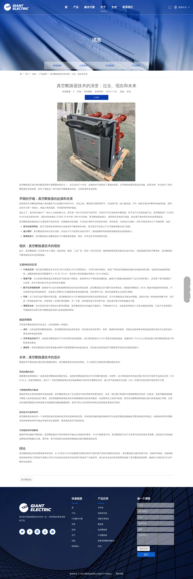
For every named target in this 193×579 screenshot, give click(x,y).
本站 (129, 91)
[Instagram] (52, 532)
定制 (73, 529)
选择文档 (143, 548)
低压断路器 (102, 529)
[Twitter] (22, 532)
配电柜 (100, 524)
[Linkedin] (37, 532)
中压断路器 (102, 535)
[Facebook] (30, 532)
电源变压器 (102, 513)
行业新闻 (109, 65)
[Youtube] (45, 532)
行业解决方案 (77, 518)
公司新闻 (83, 65)
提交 (146, 554)
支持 (114, 7)
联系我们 (128, 7)
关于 (103, 7)
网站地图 (119, 573)
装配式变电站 (103, 518)
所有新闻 (57, 65)
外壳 (100, 546)
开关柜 (100, 507)
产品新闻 (136, 65)
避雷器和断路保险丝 (106, 540)
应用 (73, 524)
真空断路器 (26, 479)
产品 (75, 7)
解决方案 (89, 7)
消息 (73, 540)
